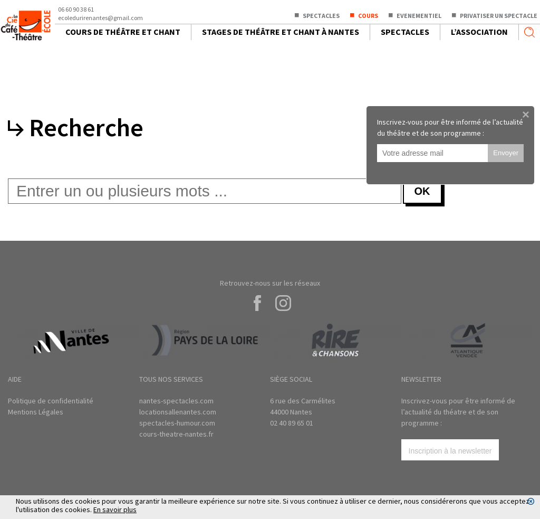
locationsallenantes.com (177, 412)
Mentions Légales (35, 412)
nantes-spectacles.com (176, 400)
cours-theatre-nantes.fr (176, 434)
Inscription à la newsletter (450, 451)
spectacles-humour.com (177, 423)
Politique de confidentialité (50, 400)
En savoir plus (115, 509)
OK (422, 191)
